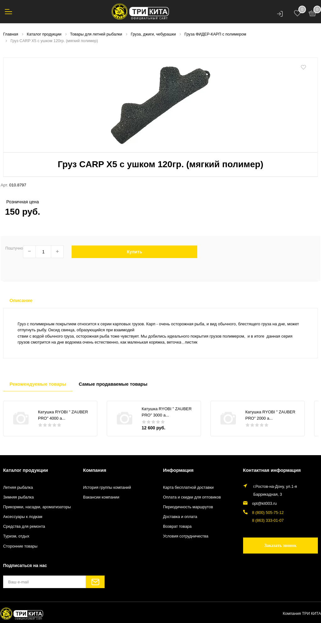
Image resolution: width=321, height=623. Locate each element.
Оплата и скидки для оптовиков (192, 497)
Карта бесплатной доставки (188, 487)
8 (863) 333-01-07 (268, 520)
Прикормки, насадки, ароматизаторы (37, 507)
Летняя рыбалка (18, 487)
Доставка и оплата (180, 517)
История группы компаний (107, 487)
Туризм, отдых (16, 536)
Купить (134, 251)
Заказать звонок (280, 545)
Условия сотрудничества (185, 536)
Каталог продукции (25, 470)
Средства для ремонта (24, 526)
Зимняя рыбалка (18, 497)
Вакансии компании (101, 497)
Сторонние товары (20, 546)
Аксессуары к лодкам (22, 517)
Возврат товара (177, 526)
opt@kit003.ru (264, 503)
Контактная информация (272, 470)
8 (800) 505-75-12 (268, 512)
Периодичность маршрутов (188, 507)
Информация (178, 470)
